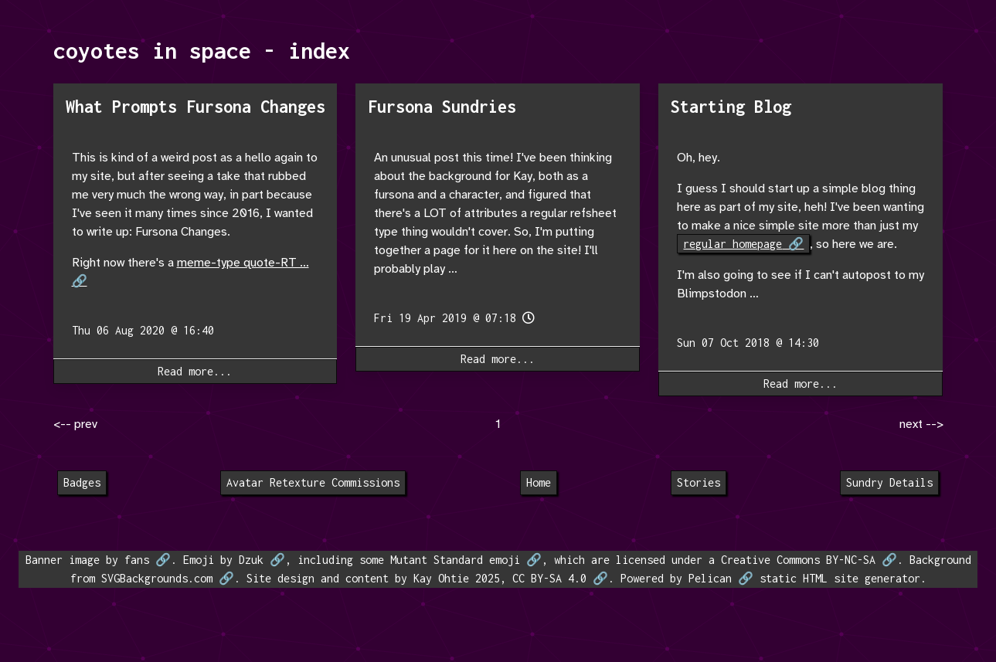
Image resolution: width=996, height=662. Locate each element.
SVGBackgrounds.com (156, 578)
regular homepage (732, 243)
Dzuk (251, 559)
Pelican (710, 578)
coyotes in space (152, 50)
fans (136, 559)
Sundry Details (889, 482)
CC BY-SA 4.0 (549, 578)
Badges (81, 482)
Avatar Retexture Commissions (312, 482)
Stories (698, 482)
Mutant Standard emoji (455, 559)
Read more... (195, 371)
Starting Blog (731, 107)
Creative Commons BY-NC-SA (798, 559)
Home (538, 482)
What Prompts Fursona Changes (195, 107)
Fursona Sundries (442, 107)
